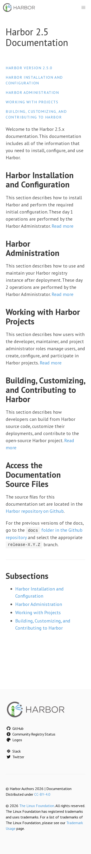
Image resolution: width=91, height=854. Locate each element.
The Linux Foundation (36, 805)
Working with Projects (32, 102)
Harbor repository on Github (35, 511)
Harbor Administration (32, 92)
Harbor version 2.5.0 (29, 67)
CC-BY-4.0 (42, 794)
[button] (83, 7)
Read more (62, 226)
